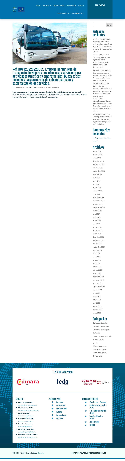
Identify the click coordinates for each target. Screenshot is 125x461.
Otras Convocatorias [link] (100, 354)
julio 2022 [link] (96, 295)
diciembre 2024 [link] (98, 199)
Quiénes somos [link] (59, 5)
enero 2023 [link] (97, 275)
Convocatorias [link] (62, 13)
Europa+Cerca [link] (77, 13)
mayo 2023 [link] (97, 262)
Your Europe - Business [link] (98, 404)
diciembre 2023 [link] (98, 239)
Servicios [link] (46, 5)
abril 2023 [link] (96, 265)
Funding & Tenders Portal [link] (96, 419)
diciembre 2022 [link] (98, 278)
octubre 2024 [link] (97, 206)
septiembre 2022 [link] (99, 288)
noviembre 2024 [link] (98, 202)
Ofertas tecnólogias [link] (100, 351)
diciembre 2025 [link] (98, 163)
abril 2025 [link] (96, 186)
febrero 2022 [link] (97, 311)
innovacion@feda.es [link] (25, 429)
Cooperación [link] (71, 5)
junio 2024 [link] (96, 219)
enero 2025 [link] (97, 196)
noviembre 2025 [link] (98, 166)
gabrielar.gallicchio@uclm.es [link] (27, 439)
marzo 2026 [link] (97, 153)
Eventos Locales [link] (98, 341)
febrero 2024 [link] (97, 232)
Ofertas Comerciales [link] (44, 89)
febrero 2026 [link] (97, 156)
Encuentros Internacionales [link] (102, 338)
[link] (50, 46)
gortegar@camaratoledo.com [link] (28, 410)
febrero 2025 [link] (97, 193)
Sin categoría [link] (55, 89)
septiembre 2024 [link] (99, 209)
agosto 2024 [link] (97, 212)
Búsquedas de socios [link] (100, 325)
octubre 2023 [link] (97, 245)
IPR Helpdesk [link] (94, 424)
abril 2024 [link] (96, 226)
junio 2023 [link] (96, 258)
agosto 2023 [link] (97, 252)
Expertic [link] (41, 455)
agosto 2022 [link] (97, 291)
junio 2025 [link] (96, 183)
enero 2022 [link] (97, 315)
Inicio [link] (38, 5)
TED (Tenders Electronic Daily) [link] (98, 414)
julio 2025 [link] (96, 179)
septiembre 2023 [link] (99, 249)
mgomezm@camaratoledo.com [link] (29, 415)
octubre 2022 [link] (97, 285)
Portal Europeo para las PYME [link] (98, 408)
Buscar (109, 27)
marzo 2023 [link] (97, 268)
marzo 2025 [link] (97, 189)
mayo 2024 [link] (97, 222)
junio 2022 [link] (96, 298)
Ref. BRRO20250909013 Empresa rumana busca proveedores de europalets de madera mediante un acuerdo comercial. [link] (102, 77)
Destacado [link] (96, 335)
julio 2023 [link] (96, 255)
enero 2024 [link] (97, 235)
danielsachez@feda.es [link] (26, 424)
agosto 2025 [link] (97, 176)
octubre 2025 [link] (97, 169)
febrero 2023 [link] (97, 272)
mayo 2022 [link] (97, 301)
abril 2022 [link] (96, 305)
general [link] (95, 344)
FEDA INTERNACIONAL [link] (22, 89)
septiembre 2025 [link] (99, 173)
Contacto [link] (59, 420)
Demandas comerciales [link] (101, 328)
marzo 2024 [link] (97, 229)
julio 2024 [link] (96, 216)
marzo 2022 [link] (97, 308)
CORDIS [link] (92, 427)
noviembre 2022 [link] (98, 282)
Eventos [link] (81, 5)
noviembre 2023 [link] (98, 242)
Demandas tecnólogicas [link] (101, 331)
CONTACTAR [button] (100, 5)
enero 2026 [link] (97, 160)
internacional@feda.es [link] (26, 419)
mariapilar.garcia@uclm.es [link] (27, 434)
